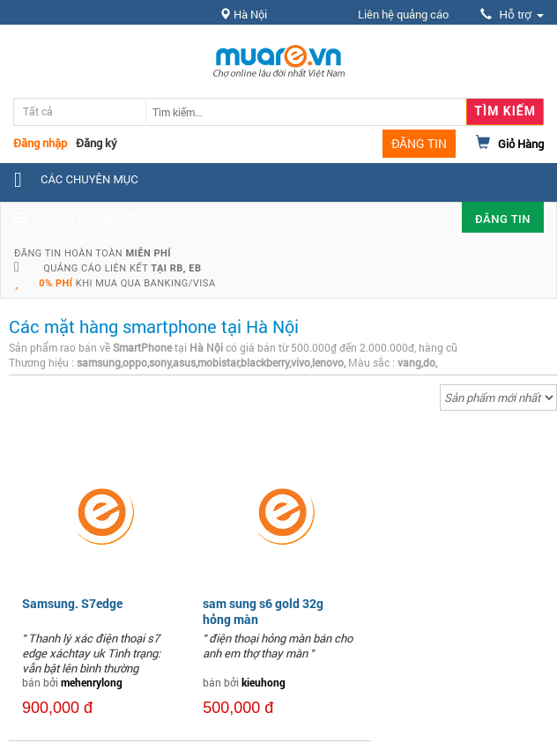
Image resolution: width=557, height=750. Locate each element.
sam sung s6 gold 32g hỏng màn (263, 611)
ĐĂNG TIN (419, 143)
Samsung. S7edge (72, 603)
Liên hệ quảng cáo (403, 14)
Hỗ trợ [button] (512, 14)
